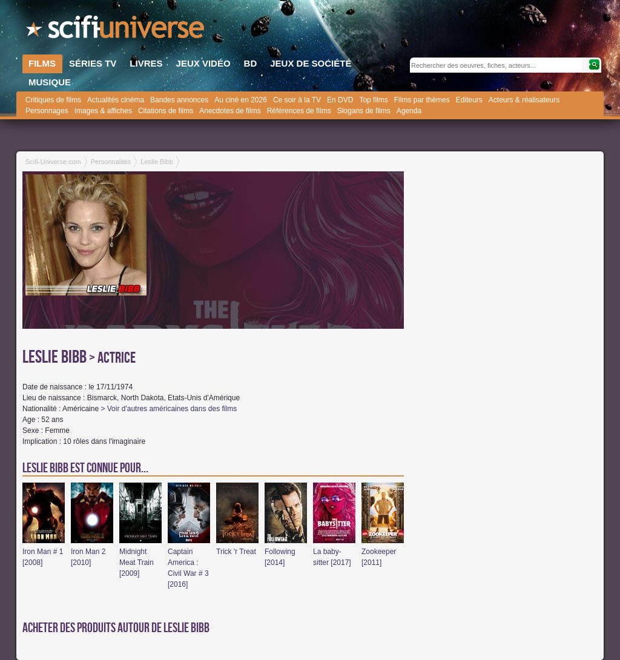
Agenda (409, 111)
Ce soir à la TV (297, 100)
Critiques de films (53, 100)
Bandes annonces (179, 100)
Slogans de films (364, 111)
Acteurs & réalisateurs (524, 100)
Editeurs (469, 100)
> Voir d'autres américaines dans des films (169, 408)
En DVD (340, 100)
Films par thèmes (422, 100)
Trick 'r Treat (236, 551)
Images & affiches (103, 111)
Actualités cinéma (115, 100)
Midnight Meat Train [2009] (136, 562)
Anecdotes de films (229, 111)
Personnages (46, 111)
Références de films (299, 111)
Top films (373, 100)
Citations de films (165, 111)
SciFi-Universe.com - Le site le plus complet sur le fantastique (116, 30)
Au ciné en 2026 (240, 100)
